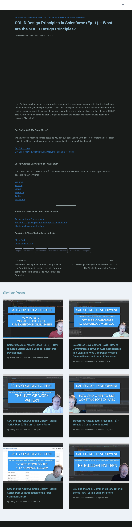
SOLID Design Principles (80, 251)
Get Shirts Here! (22, 148)
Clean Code (20, 240)
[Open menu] (123, 5)
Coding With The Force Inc (27, 35)
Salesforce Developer (58, 251)
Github (18, 189)
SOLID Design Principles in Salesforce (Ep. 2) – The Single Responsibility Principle (92, 264)
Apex (18, 251)
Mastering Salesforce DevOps (29, 226)
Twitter (18, 196)
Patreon (18, 185)
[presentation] (33, 319)
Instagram (20, 199)
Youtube (19, 182)
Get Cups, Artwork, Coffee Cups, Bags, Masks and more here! (44, 151)
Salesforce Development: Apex (28, 18)
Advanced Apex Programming (29, 219)
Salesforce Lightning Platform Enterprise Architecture (41, 222)
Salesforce (41, 251)
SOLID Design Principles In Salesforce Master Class (66, 18)
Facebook (19, 192)
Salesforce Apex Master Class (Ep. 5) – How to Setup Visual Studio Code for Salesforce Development (32, 348)
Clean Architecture (24, 243)
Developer (28, 251)
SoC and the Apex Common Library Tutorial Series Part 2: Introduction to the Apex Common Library (32, 492)
